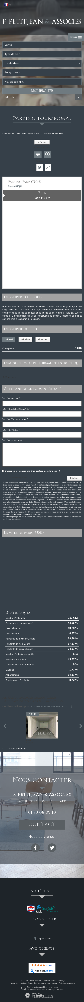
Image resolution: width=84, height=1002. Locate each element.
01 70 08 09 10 (42, 812)
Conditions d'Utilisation (72, 517)
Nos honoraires (40, 983)
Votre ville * (11, 429)
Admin (54, 983)
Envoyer (74, 478)
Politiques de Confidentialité (47, 517)
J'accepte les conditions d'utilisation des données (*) (32, 470)
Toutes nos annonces (67, 983)
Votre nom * (10, 398)
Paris (38, 133)
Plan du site (14, 983)
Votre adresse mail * (16, 408)
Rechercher (42, 91)
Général (9, 339)
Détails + (25, 339)
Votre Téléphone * (15, 419)
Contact (42, 824)
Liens (49, 983)
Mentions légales (26, 983)
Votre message (12, 440)
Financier (42, 339)
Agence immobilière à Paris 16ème (17, 133)
